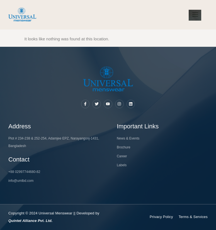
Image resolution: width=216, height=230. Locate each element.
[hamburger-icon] (195, 15)
